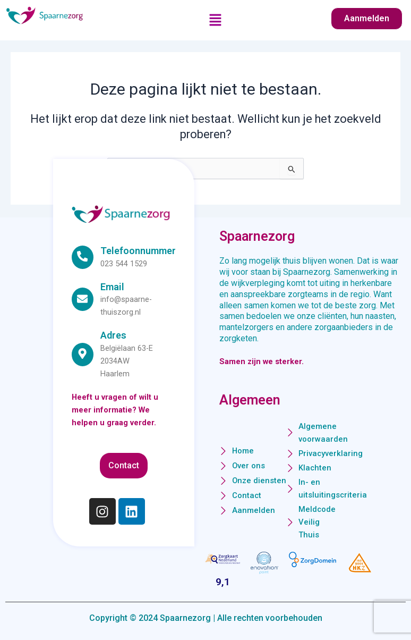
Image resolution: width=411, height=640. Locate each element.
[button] (215, 20)
